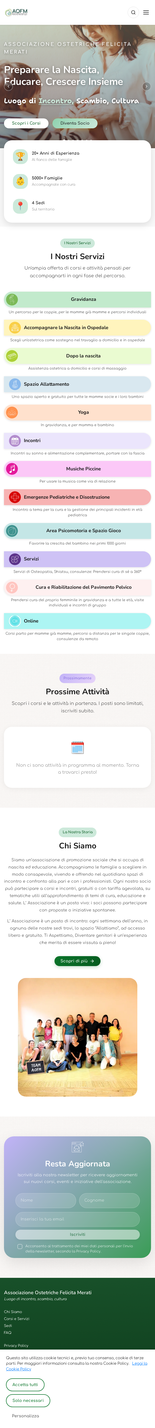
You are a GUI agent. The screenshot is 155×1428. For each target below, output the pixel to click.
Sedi (8, 1326)
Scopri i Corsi (26, 123)
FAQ (7, 1333)
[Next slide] (146, 86)
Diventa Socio (75, 123)
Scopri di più (77, 961)
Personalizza (25, 1416)
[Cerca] (133, 12)
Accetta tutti (25, 1385)
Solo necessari (28, 1400)
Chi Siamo (13, 1312)
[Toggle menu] (146, 12)
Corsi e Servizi (16, 1319)
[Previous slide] (8, 86)
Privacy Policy (16, 1346)
